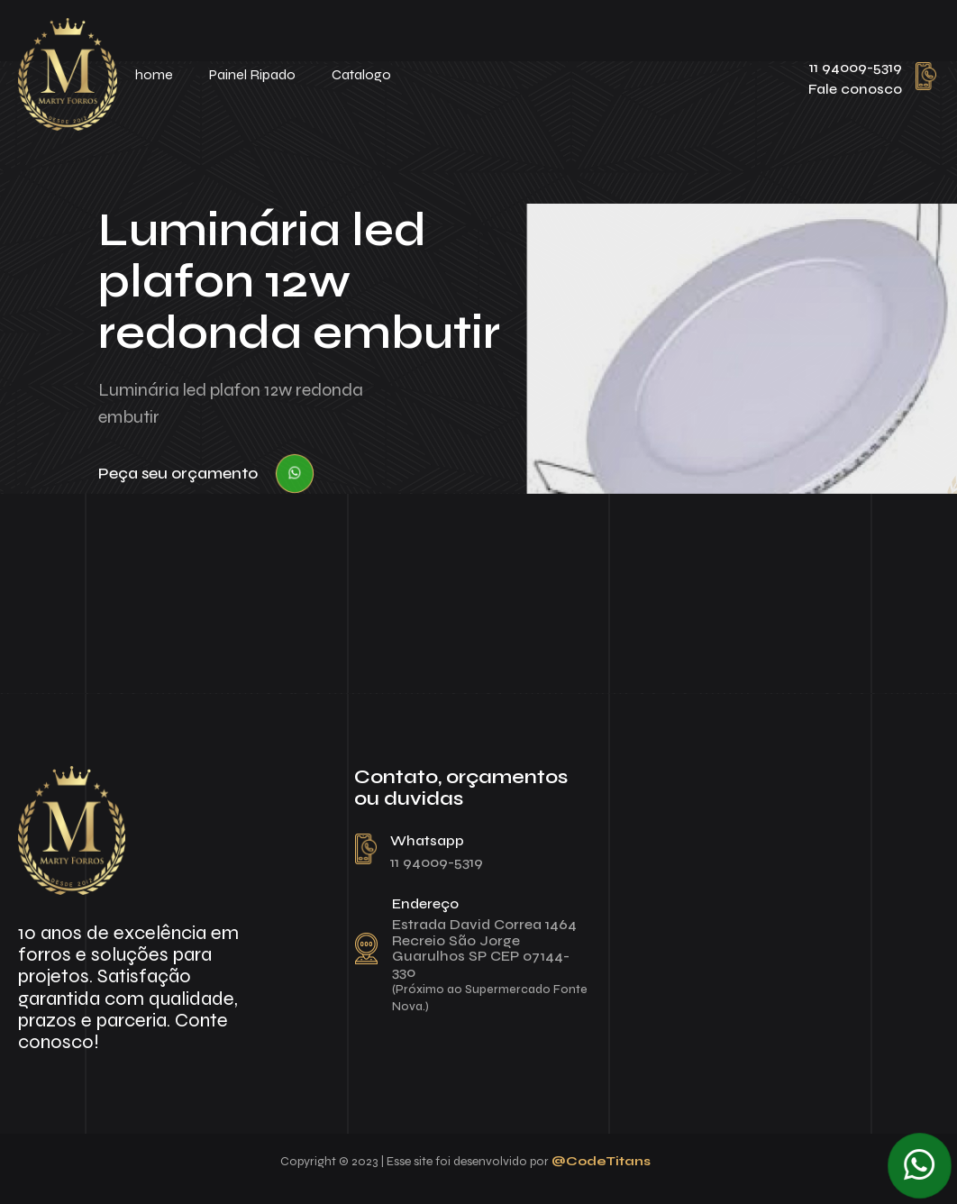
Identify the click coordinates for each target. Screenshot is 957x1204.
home (154, 74)
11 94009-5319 (855, 67)
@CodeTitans (601, 1161)
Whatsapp (427, 840)
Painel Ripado (252, 74)
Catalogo (361, 74)
